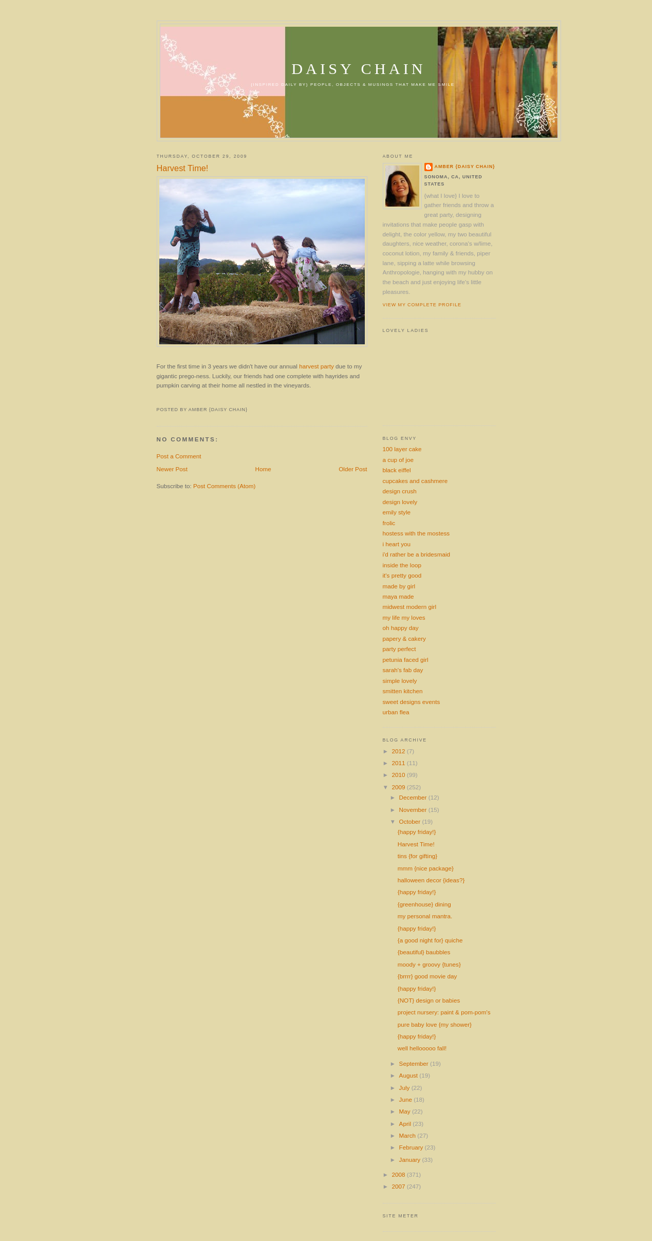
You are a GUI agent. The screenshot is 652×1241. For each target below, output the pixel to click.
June (406, 1099)
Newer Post (172, 469)
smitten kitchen (403, 691)
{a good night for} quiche (430, 940)
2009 (399, 787)
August (409, 1075)
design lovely (400, 501)
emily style (397, 512)
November (414, 809)
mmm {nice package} (426, 868)
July (405, 1087)
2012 (399, 751)
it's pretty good (402, 575)
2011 (399, 763)
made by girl (399, 586)
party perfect (399, 648)
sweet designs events (411, 701)
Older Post (353, 469)
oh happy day (401, 627)
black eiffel (397, 470)
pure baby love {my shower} (435, 1024)
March (408, 1135)
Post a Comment (179, 456)
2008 (399, 1174)
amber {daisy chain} (465, 166)
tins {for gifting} (417, 856)
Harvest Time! (183, 168)
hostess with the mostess (416, 533)
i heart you (397, 544)
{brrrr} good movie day (427, 976)
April (406, 1123)
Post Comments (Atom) (224, 486)
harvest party (316, 366)
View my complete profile (422, 304)
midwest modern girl (410, 606)
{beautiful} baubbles (424, 952)
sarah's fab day (403, 669)
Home (263, 469)
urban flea (396, 712)
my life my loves (404, 617)
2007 (399, 1186)
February (412, 1147)
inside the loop (402, 565)
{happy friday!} (417, 831)
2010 (399, 774)
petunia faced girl (406, 659)
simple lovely (400, 680)
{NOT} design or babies (429, 1000)
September (414, 1063)
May (405, 1111)
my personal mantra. (425, 916)
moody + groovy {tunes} (429, 964)
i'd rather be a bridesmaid (417, 554)
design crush (400, 491)
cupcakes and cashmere (415, 480)
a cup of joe (398, 459)
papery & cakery (404, 638)
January (410, 1159)
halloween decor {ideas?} (431, 880)
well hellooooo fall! (422, 1048)
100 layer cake (402, 449)
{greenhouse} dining (424, 904)
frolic (389, 523)
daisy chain (358, 69)
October (410, 821)
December (414, 797)
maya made (398, 596)
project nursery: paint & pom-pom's (444, 1012)
